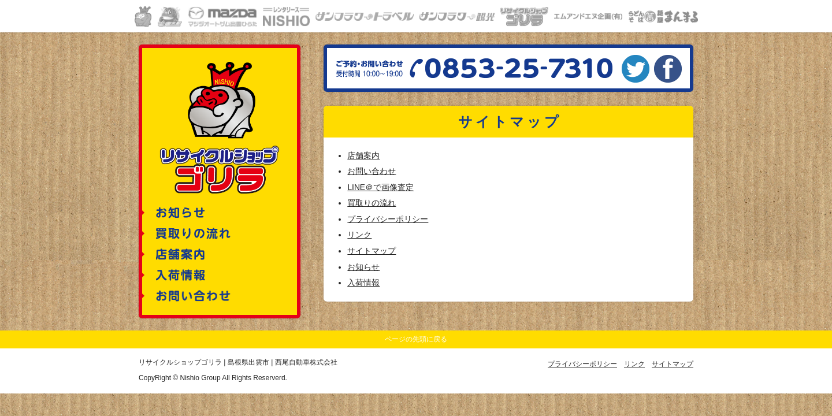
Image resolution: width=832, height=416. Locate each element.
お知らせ (363, 267)
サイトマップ (371, 251)
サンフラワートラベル (364, 16)
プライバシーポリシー (387, 219)
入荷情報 (363, 282)
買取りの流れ (371, 203)
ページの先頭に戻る (416, 339)
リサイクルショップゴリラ (524, 16)
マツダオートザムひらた (222, 16)
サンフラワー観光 (457, 16)
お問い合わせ (371, 171)
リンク (359, 235)
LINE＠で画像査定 (380, 187)
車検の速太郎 (170, 16)
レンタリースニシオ (286, 16)
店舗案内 (363, 155)
